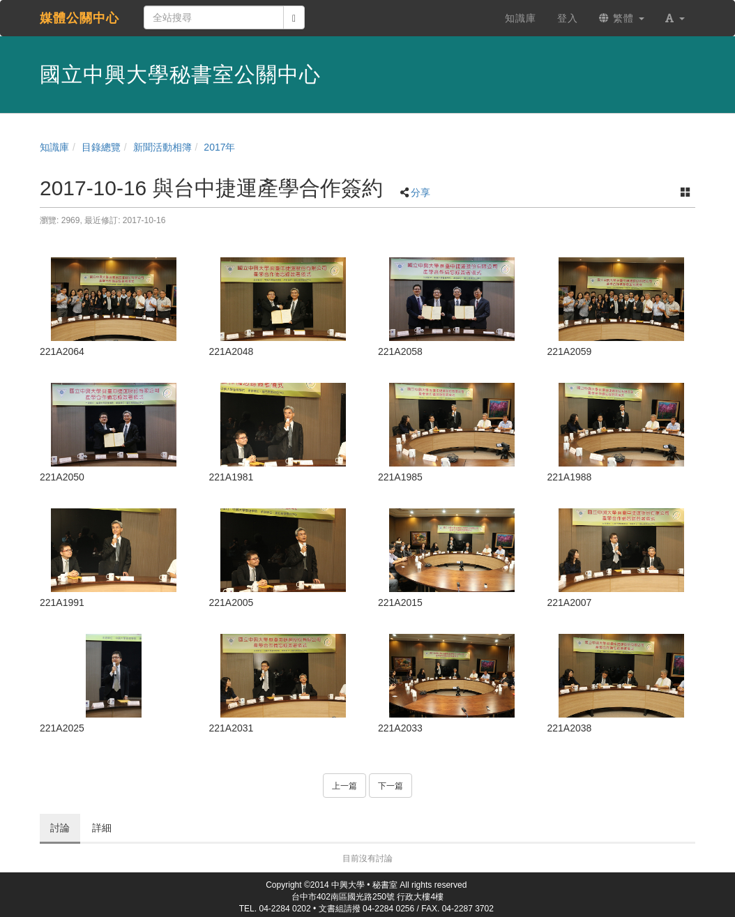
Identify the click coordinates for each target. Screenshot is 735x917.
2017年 (219, 147)
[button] (675, 18)
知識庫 (54, 147)
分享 (420, 192)
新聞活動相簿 (162, 147)
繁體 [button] (621, 18)
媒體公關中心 (79, 18)
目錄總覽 (101, 147)
